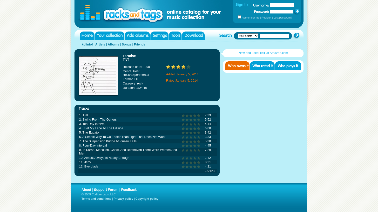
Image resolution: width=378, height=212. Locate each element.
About (86, 190)
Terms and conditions (96, 198)
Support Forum (106, 190)
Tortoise (129, 56)
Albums (113, 44)
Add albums (137, 36)
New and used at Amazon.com (263, 53)
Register (266, 17)
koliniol (87, 44)
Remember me (250, 17)
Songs (126, 44)
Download (193, 36)
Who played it (288, 65)
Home (87, 36)
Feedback (129, 190)
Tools (175, 36)
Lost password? (283, 17)
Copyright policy (146, 198)
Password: (261, 11)
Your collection (109, 36)
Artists (100, 44)
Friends (139, 44)
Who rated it (262, 65)
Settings (159, 36)
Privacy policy (123, 198)
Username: (261, 5)
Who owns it (237, 65)
